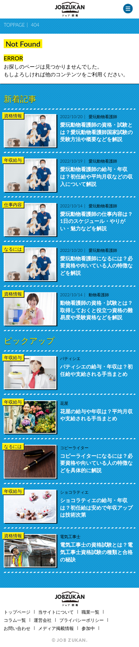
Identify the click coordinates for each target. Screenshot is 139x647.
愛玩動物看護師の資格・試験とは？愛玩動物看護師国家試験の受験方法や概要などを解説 (96, 131)
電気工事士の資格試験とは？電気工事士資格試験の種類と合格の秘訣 (96, 551)
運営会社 (43, 620)
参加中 (88, 628)
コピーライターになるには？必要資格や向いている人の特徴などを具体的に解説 (96, 463)
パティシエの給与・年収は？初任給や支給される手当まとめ (96, 370)
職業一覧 (90, 612)
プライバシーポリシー (81, 620)
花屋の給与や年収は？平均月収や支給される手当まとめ (96, 415)
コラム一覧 (15, 620)
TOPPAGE (14, 25)
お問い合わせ (17, 628)
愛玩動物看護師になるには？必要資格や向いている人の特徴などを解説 (96, 265)
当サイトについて (56, 612)
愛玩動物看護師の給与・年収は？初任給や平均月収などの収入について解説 (96, 176)
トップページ (17, 612)
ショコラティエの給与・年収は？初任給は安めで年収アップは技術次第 (96, 507)
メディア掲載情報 (56, 628)
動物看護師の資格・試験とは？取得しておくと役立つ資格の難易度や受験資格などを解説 (96, 310)
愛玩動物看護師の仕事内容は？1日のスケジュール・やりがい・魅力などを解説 (96, 221)
